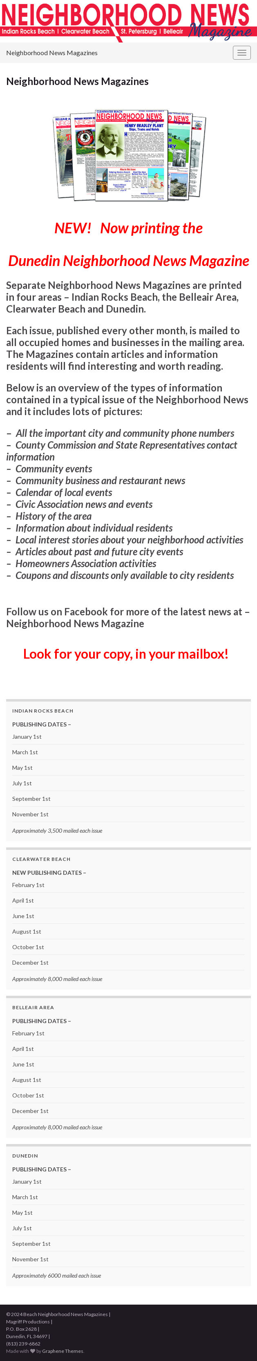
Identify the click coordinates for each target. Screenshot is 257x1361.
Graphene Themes (62, 1351)
